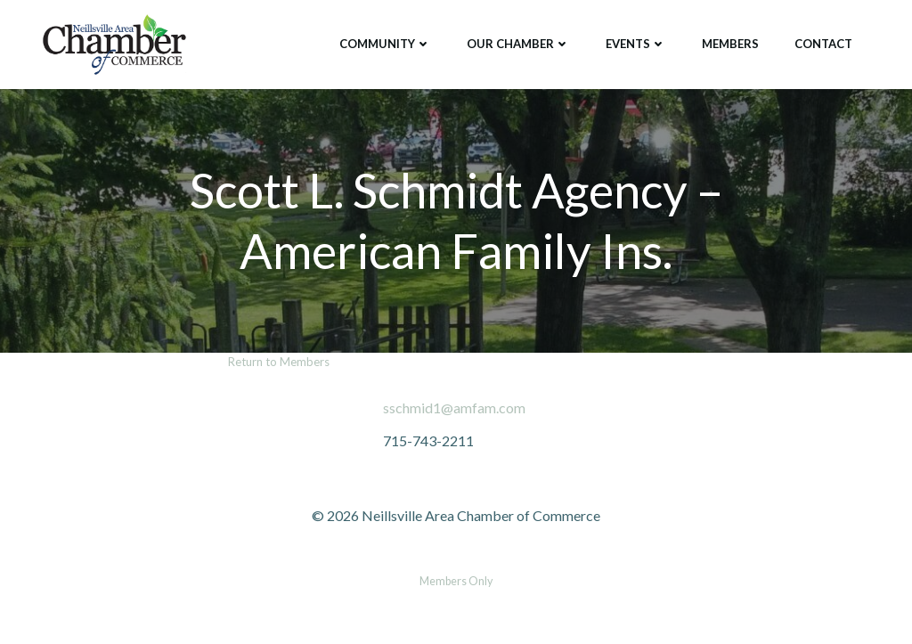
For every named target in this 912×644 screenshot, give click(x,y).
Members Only (456, 581)
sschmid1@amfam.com (454, 407)
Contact (823, 44)
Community (385, 44)
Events (636, 44)
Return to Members (279, 362)
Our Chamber (518, 44)
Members (730, 44)
